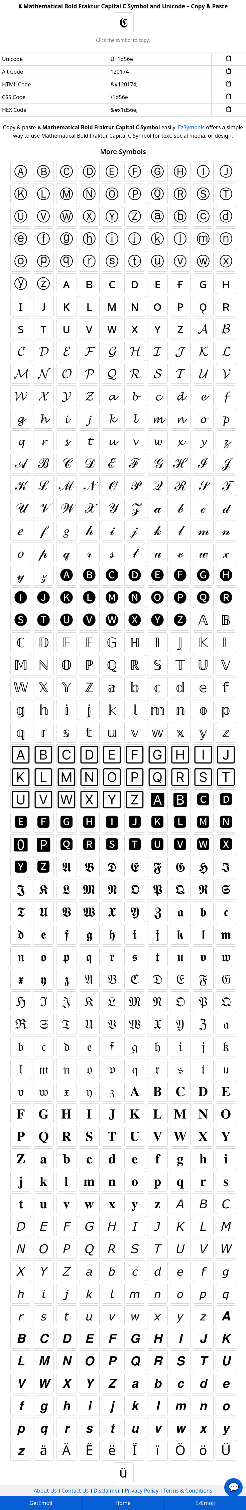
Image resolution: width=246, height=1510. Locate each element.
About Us (45, 1490)
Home (123, 1503)
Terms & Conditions (188, 1490)
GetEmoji (40, 1503)
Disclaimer (107, 1490)
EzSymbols (191, 127)
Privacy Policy (141, 1490)
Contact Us (75, 1490)
